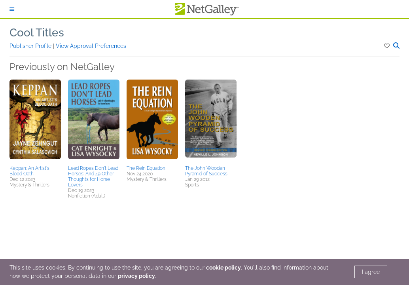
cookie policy (223, 267)
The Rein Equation (146, 168)
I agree (371, 272)
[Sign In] (12, 9)
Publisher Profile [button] (31, 46)
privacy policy (136, 276)
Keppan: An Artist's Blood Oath (29, 171)
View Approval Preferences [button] (91, 46)
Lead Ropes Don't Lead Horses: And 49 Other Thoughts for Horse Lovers (93, 176)
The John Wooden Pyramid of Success (206, 171)
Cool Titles (36, 32)
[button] (387, 46)
